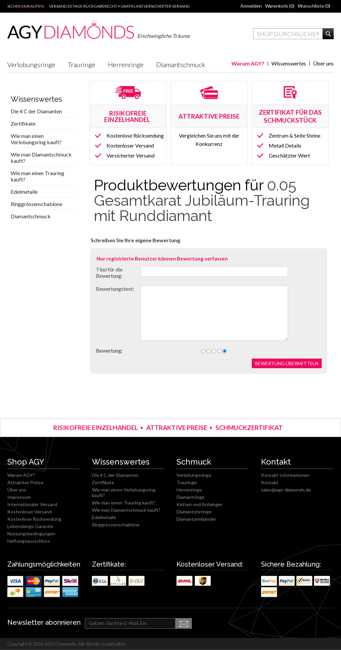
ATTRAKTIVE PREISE (176, 427)
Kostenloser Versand (130, 145)
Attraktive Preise (25, 482)
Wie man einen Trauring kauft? (37, 176)
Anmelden (251, 6)
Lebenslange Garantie (30, 526)
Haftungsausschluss (28, 541)
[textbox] (288, 33)
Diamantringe (190, 497)
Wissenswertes (288, 63)
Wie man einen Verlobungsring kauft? (36, 139)
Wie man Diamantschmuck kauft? (41, 157)
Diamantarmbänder (196, 519)
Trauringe (81, 64)
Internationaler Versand (32, 504)
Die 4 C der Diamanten (36, 111)
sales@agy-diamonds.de (286, 489)
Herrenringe (126, 64)
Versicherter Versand (131, 155)
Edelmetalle (24, 191)
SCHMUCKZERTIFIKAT (249, 427)
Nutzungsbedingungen (31, 533)
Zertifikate (23, 123)
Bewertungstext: (115, 288)
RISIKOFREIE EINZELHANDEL (128, 116)
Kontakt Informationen (285, 475)
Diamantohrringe (193, 511)
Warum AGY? (247, 63)
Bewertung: (109, 350)
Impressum (19, 497)
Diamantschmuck (180, 64)
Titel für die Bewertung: (109, 272)
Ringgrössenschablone (36, 204)
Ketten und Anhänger (199, 504)
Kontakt (269, 482)
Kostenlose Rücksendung (135, 135)
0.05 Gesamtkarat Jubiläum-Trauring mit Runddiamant (202, 200)
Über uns (323, 63)
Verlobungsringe (31, 64)
